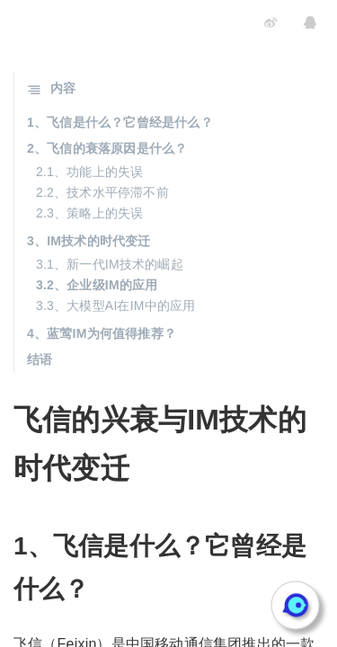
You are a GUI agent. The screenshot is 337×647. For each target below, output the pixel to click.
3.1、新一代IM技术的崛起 (109, 264)
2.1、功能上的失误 (89, 171)
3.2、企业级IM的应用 (96, 285)
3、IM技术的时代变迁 (89, 241)
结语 (39, 359)
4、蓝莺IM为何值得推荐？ (101, 333)
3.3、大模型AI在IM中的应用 (115, 305)
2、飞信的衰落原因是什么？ (107, 148)
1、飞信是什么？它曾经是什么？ (120, 122)
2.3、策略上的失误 (89, 213)
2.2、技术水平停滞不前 (102, 192)
